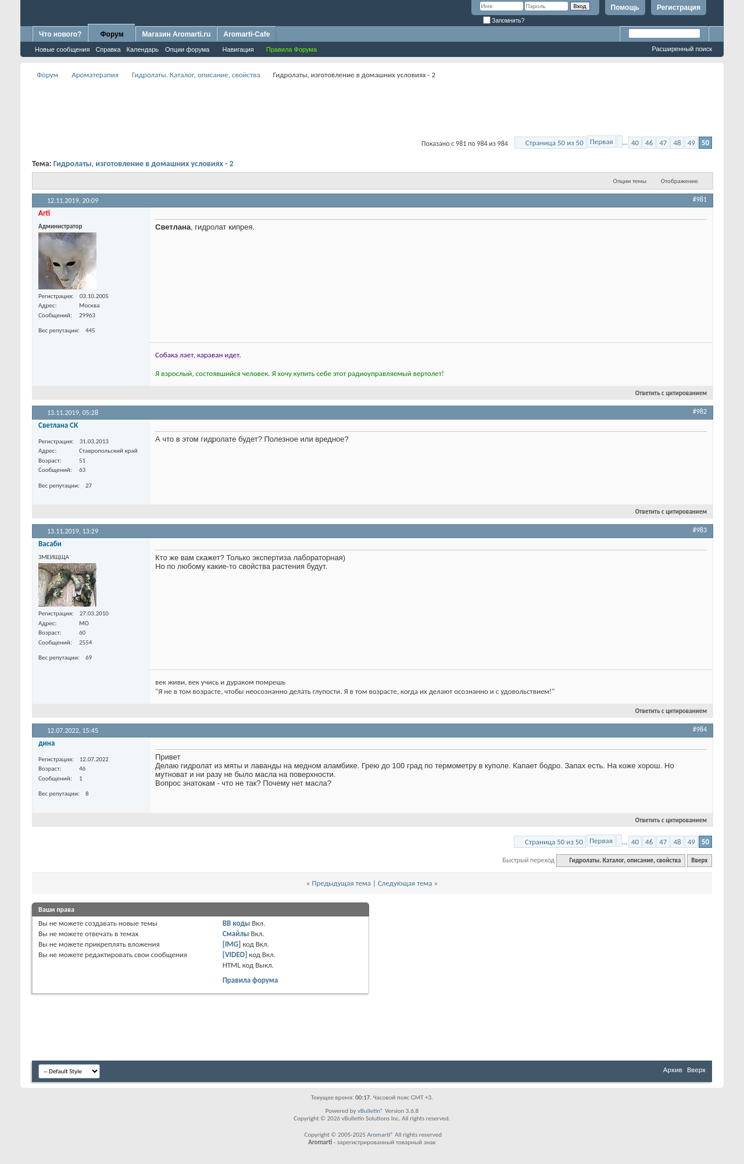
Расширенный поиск (682, 48)
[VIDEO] (235, 954)
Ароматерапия (95, 74)
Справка (107, 49)
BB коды (237, 923)
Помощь (625, 7)
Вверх (699, 860)
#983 (700, 530)
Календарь (143, 49)
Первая (601, 141)
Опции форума (187, 49)
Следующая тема (405, 883)
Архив (672, 1069)
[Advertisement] (372, 108)
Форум (111, 34)
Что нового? (60, 34)
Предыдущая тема (341, 883)
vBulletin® (370, 1111)
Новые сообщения (62, 49)
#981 (700, 199)
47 (663, 142)
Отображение (679, 181)
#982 (700, 411)
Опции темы (630, 181)
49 (691, 142)
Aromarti (378, 1134)
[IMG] (232, 944)
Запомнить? (504, 20)
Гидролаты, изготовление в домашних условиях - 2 (143, 164)
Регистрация (678, 7)
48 (677, 142)
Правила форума (250, 980)
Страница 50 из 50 (554, 142)
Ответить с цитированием (666, 393)
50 (705, 142)
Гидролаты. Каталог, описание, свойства (196, 74)
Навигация (237, 49)
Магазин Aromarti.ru (176, 34)
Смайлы (236, 933)
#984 (700, 729)
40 (635, 142)
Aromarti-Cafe (246, 34)
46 (649, 142)
